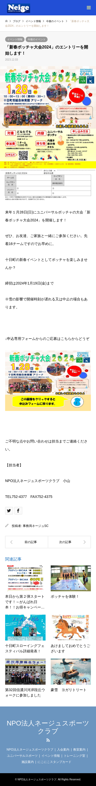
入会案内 (63, 749)
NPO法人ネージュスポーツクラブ (48, 727)
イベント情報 (15, 39)
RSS (48, 740)
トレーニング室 (74, 756)
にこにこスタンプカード (54, 762)
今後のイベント (37, 39)
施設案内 (28, 762)
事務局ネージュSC (36, 526)
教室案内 (79, 749)
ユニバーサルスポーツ (22, 756)
